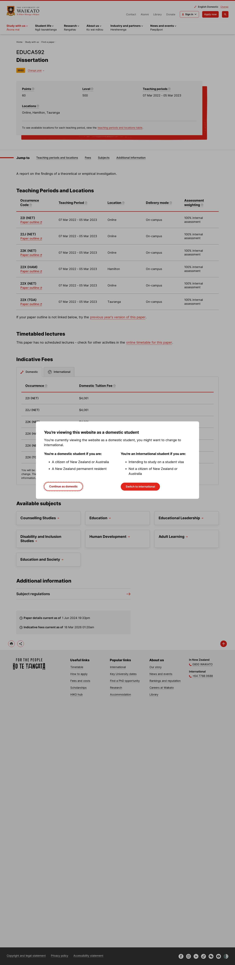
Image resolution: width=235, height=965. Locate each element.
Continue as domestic (63, 486)
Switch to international (140, 486)
